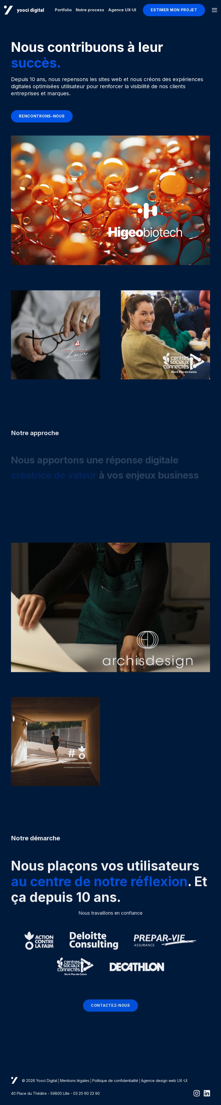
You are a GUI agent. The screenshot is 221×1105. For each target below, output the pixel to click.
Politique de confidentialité (115, 1080)
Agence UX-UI (122, 9)
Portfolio (63, 9)
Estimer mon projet (174, 10)
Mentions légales (74, 1080)
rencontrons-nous (42, 116)
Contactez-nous (110, 1009)
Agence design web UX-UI (164, 1080)
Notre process (90, 9)
